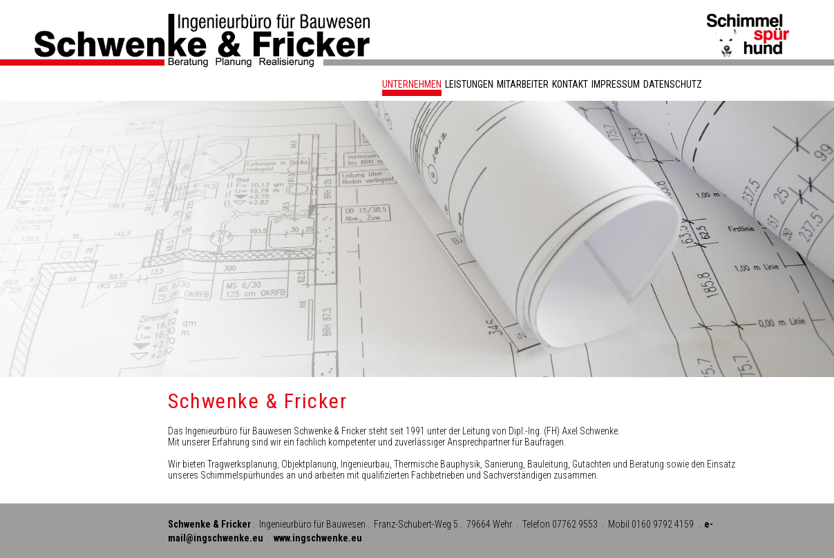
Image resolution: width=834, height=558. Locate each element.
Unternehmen (412, 84)
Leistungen (469, 84)
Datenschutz (672, 84)
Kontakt (570, 84)
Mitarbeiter (523, 84)
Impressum (615, 84)
